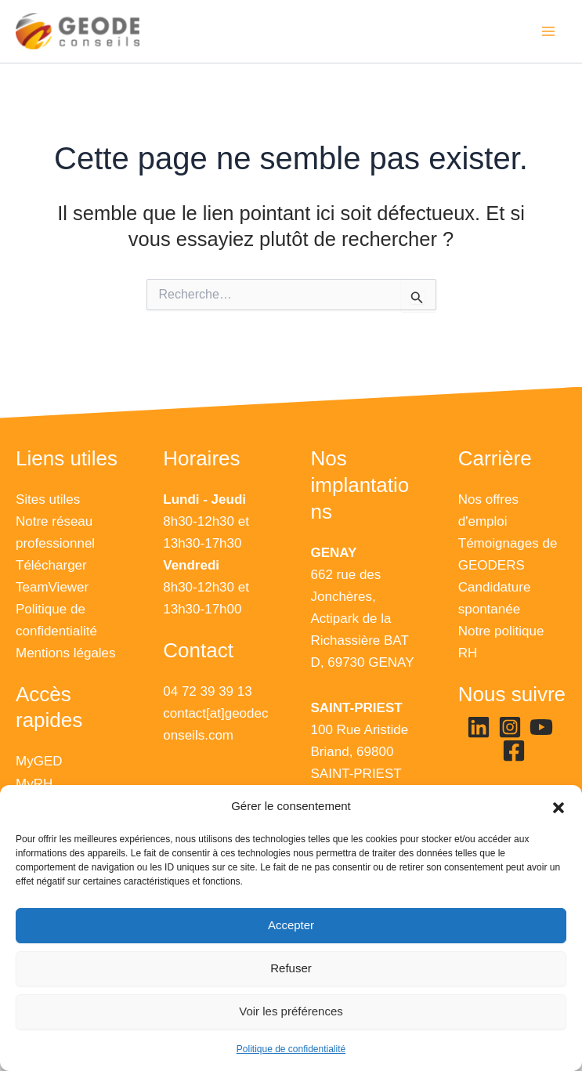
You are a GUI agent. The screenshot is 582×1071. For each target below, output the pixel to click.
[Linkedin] (478, 728)
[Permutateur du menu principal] (549, 33)
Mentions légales (66, 653)
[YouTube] (541, 728)
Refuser (291, 968)
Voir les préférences (291, 1011)
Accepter (291, 925)
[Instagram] (510, 728)
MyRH (34, 783)
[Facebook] (514, 751)
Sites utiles (48, 499)
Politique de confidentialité (291, 1049)
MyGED (39, 761)
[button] (558, 807)
